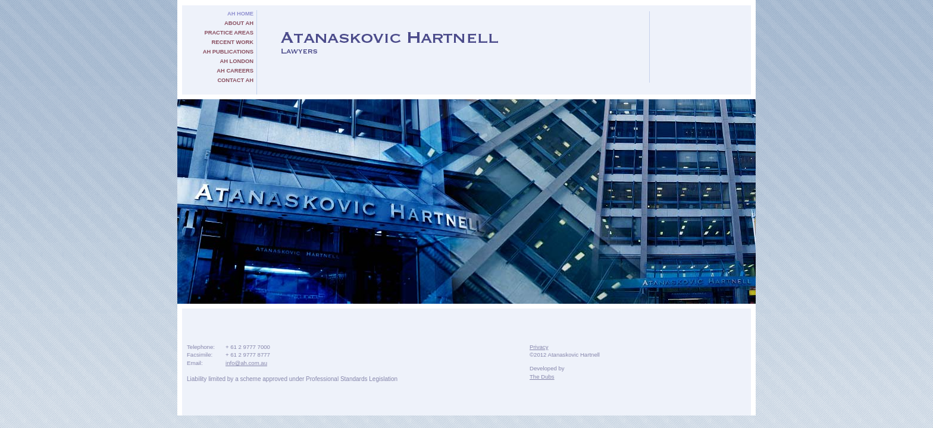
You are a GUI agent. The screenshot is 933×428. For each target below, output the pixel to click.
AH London (236, 61)
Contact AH (235, 80)
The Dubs (542, 376)
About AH (238, 23)
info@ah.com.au (246, 363)
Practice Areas (228, 33)
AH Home (240, 14)
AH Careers (235, 71)
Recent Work (232, 42)
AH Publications (228, 52)
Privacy (539, 347)
